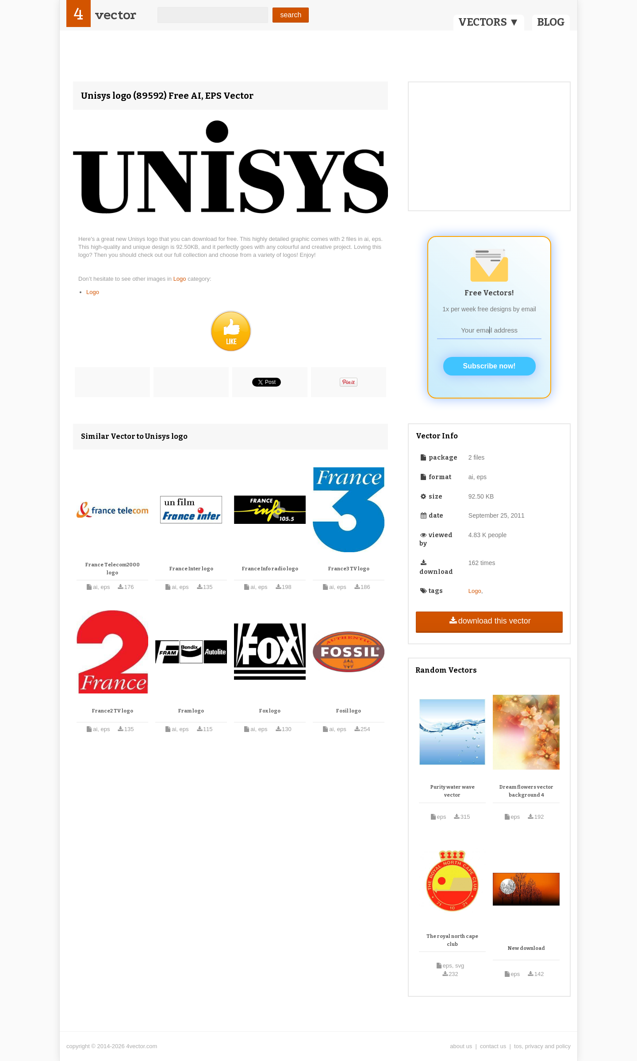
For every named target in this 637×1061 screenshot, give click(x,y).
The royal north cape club (452, 940)
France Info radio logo (270, 569)
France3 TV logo (348, 569)
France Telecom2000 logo (112, 569)
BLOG (551, 22)
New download (526, 948)
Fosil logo (348, 711)
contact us (493, 1046)
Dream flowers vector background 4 (526, 791)
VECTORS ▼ (488, 22)
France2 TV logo (112, 711)
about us (461, 1046)
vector (115, 15)
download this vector (489, 620)
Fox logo (269, 711)
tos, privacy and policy (542, 1046)
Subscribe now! (489, 366)
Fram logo (191, 711)
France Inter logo (191, 569)
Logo (180, 278)
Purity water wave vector (452, 791)
